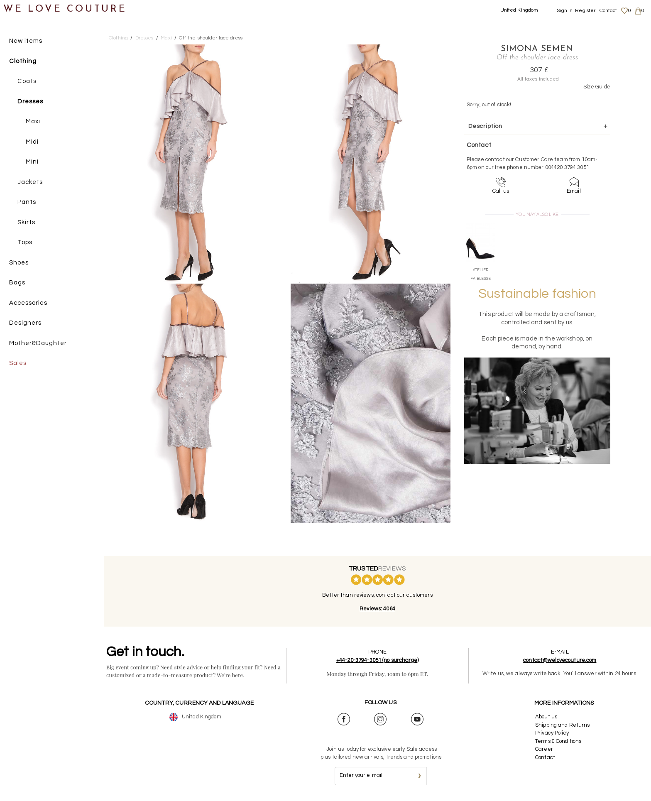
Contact (608, 10)
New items (25, 41)
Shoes (19, 263)
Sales (18, 363)
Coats (27, 81)
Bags (17, 282)
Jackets (30, 182)
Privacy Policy (552, 733)
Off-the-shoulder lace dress (210, 38)
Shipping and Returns (562, 725)
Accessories (28, 303)
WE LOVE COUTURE (65, 9)
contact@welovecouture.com (559, 660)
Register (585, 10)
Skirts (26, 222)
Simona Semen (537, 49)
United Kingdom (519, 10)
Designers (25, 323)
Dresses (30, 101)
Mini (32, 162)
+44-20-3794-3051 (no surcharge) (377, 660)
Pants (26, 202)
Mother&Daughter (38, 343)
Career (544, 749)
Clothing (23, 61)
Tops (24, 242)
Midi (32, 142)
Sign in (565, 10)
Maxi (33, 121)
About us (546, 717)
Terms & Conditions (558, 741)
